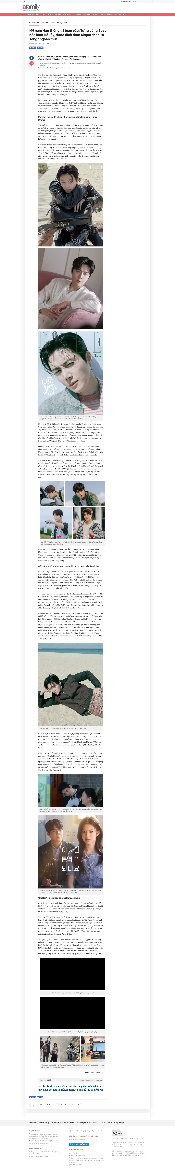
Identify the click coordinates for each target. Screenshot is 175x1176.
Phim (52, 23)
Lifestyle (30, 14)
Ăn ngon (95, 14)
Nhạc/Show (62, 23)
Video (120, 1123)
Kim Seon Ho (76, 1105)
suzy (32, 1105)
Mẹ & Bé (50, 14)
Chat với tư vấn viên (78, 1144)
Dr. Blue (26, 1)
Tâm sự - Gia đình (107, 14)
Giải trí (45, 23)
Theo (71, 1080)
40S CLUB (118, 14)
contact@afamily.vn (42, 1143)
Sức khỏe (77, 14)
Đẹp (44, 14)
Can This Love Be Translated (46, 1105)
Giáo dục (58, 14)
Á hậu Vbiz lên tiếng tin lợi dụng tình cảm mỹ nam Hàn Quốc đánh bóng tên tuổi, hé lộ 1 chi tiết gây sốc (70, 64)
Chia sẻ (33, 47)
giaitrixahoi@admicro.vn (78, 1156)
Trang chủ (33, 1123)
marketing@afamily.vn (78, 1139)
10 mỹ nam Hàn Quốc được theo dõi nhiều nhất (56, 68)
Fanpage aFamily (125, 1)
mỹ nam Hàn (64, 1105)
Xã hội (38, 14)
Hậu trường (67, 14)
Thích (40, 48)
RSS (124, 1123)
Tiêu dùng (86, 14)
